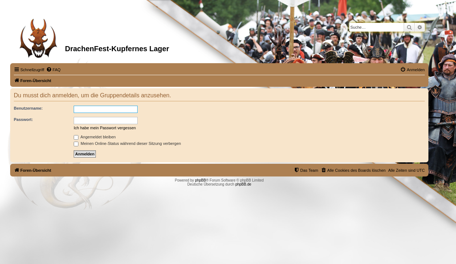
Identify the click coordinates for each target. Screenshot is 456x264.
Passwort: (23, 119)
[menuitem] (53, 69)
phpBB (200, 180)
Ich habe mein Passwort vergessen (105, 128)
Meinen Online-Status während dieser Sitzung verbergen (127, 143)
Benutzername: (28, 108)
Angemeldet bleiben (95, 137)
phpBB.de (243, 184)
